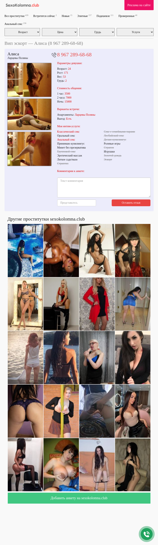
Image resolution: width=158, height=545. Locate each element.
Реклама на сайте (138, 5)
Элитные (84, 16)
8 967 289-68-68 (74, 55)
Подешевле (105, 16)
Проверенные (127, 16)
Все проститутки (16, 16)
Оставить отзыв (131, 202)
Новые (67, 16)
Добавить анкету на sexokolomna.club (79, 498)
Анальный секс (15, 23)
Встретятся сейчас (45, 16)
